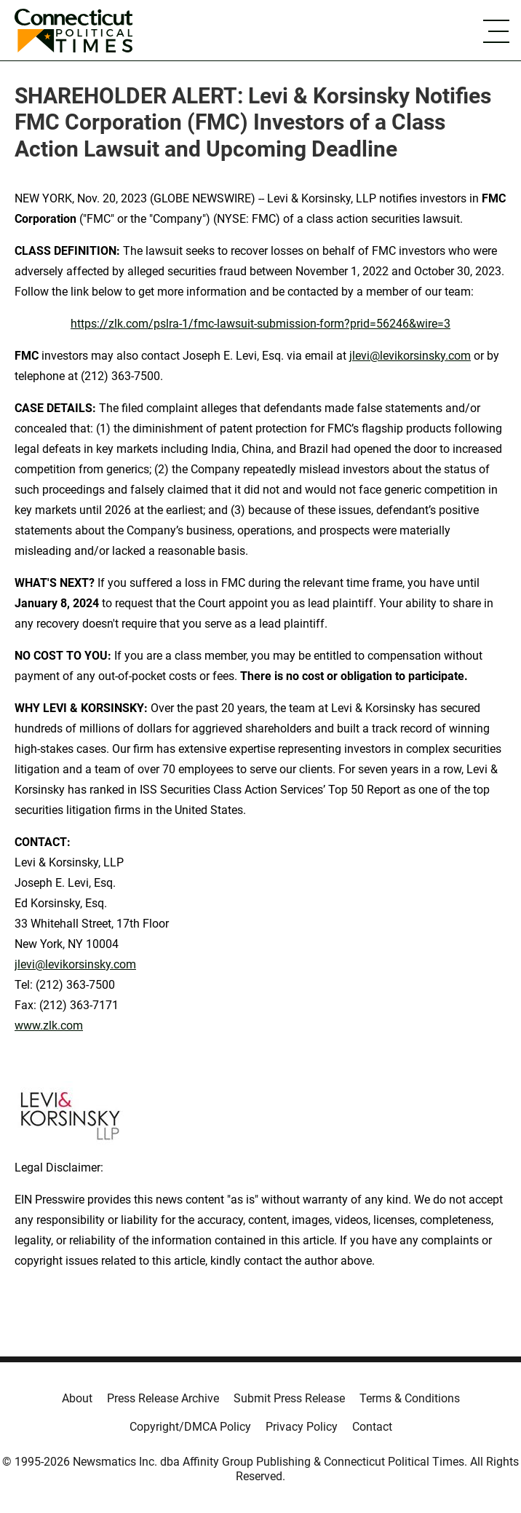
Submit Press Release (289, 1398)
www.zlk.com (49, 1025)
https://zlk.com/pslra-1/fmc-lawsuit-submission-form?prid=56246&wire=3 (260, 324)
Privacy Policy (302, 1427)
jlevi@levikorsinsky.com (410, 356)
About (77, 1398)
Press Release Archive (163, 1398)
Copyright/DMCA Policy (190, 1427)
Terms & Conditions (409, 1398)
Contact (372, 1427)
